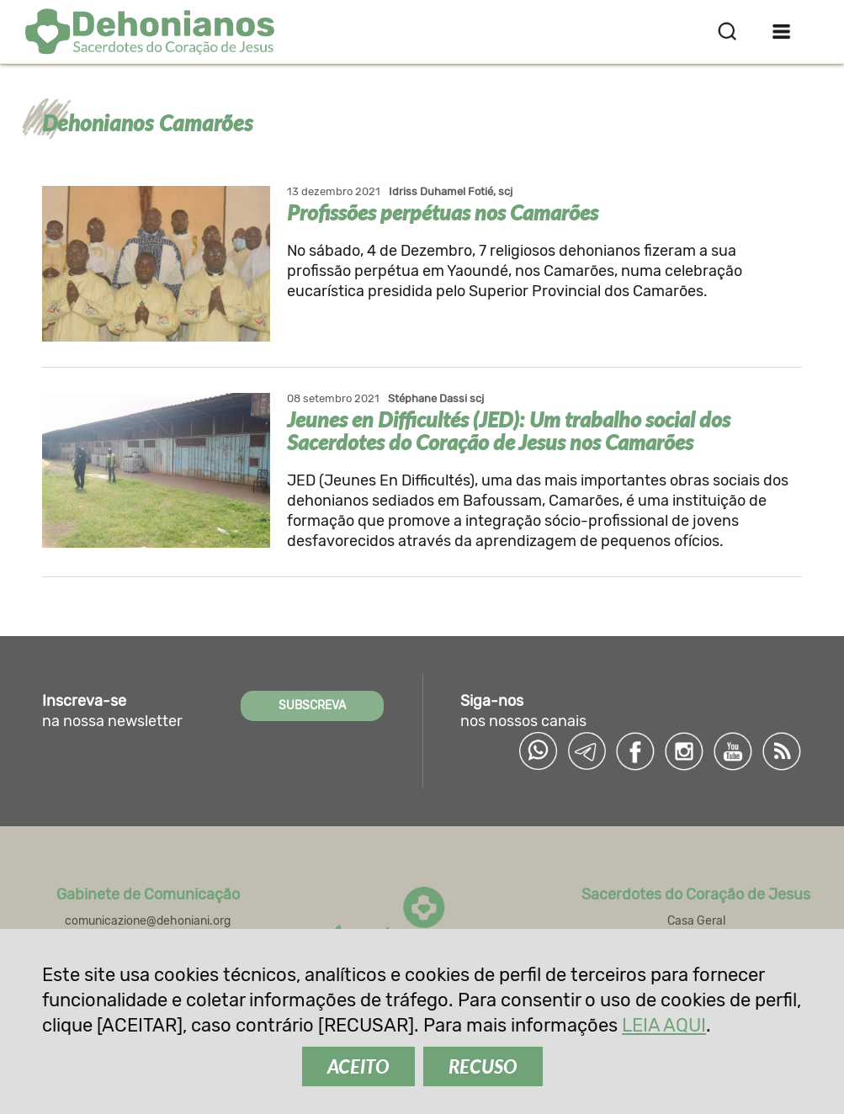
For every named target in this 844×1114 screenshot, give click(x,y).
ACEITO (358, 1066)
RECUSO (483, 1066)
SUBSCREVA (312, 705)
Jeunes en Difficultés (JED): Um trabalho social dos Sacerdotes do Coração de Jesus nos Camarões (508, 430)
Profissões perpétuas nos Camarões (442, 212)
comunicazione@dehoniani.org (148, 921)
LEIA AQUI (664, 1025)
